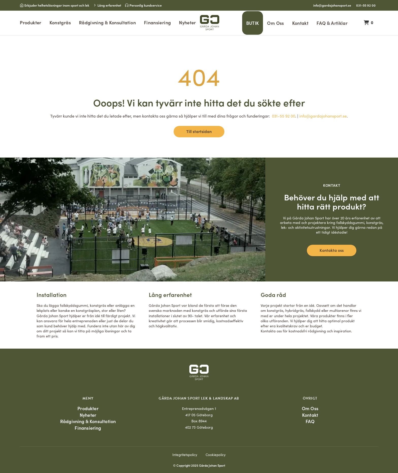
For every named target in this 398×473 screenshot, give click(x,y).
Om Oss (275, 23)
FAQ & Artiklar (332, 23)
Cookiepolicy (216, 454)
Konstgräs (60, 22)
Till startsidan (199, 131)
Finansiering (157, 22)
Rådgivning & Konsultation (107, 22)
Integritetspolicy (184, 454)
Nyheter (187, 22)
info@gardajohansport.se (332, 5)
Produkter (30, 22)
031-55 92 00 (366, 5)
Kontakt (300, 23)
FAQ (310, 421)
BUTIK (252, 23)
